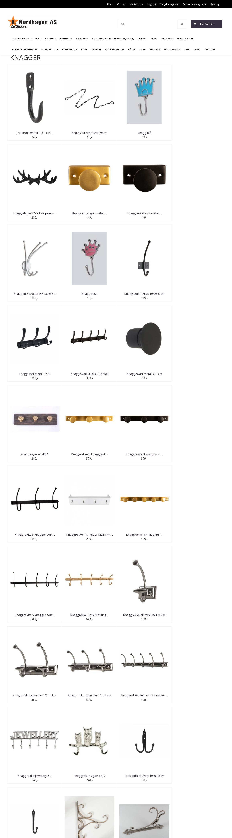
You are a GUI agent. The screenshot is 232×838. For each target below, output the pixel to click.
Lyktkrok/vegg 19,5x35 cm (89, 695)
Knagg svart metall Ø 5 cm (197, 293)
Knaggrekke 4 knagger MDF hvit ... (34, 454)
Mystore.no (16, 828)
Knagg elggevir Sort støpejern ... (197, 132)
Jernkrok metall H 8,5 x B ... (34, 132)
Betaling (214, 4)
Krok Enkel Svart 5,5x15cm (198, 615)
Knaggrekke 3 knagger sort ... (198, 374)
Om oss (121, 4)
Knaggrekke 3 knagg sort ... (143, 374)
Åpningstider (212, 12)
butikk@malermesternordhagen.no (29, 819)
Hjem (110, 4)
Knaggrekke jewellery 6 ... (34, 615)
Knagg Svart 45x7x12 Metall (143, 293)
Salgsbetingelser (169, 4)
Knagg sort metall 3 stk (89, 293)
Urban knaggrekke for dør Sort (88, 775)
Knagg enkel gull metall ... (34, 213)
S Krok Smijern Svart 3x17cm (197, 695)
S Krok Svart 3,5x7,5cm (34, 775)
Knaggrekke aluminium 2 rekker (89, 534)
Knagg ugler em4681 (34, 374)
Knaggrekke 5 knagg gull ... (89, 454)
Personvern (194, 12)
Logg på (151, 4)
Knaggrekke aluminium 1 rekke (34, 534)
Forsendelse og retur (194, 4)
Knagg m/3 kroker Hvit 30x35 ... (143, 213)
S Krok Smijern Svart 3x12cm (143, 695)
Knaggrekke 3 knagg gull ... (89, 374)
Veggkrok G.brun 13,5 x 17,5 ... (143, 775)
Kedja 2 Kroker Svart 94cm (89, 132)
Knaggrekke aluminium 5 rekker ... (198, 534)
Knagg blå (143, 132)
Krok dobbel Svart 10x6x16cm (143, 615)
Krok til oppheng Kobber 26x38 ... (34, 695)
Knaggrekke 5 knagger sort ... (143, 454)
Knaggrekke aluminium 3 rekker (143, 534)
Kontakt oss (136, 4)
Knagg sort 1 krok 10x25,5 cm (34, 293)
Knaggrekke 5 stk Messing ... (197, 454)
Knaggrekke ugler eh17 (89, 615)
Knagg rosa (198, 213)
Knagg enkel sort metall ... (88, 213)
